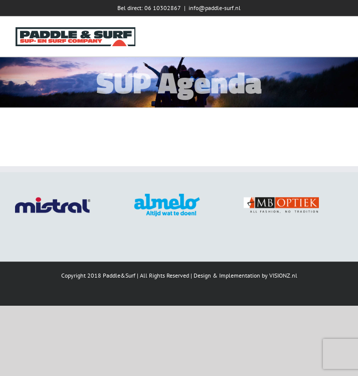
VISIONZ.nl (283, 275)
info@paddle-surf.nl (215, 8)
